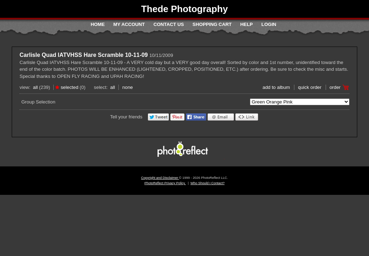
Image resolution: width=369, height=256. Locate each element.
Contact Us (169, 24)
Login (268, 24)
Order (335, 87)
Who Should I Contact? (208, 183)
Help (246, 24)
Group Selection (38, 102)
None (127, 87)
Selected (70, 87)
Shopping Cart (212, 24)
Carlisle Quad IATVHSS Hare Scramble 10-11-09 (84, 55)
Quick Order (309, 87)
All (35, 87)
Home (98, 24)
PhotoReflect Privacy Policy (165, 183)
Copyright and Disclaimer (160, 178)
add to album (276, 87)
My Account (129, 24)
